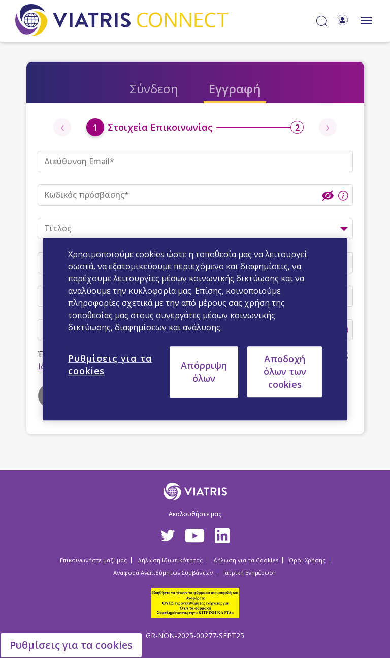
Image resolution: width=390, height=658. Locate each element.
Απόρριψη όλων (204, 371)
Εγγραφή (235, 88)
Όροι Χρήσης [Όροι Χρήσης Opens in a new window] (307, 560)
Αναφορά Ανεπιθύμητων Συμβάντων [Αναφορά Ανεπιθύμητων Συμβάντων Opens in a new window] (163, 572)
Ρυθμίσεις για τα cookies (71, 645)
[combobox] (195, 228)
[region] (195, 329)
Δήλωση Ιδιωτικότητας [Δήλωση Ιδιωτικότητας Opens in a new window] (170, 560)
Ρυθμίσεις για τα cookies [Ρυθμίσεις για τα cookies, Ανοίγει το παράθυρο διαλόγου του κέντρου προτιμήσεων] (110, 364)
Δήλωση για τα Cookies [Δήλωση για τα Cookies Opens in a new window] (245, 560)
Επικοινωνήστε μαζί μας (93, 560)
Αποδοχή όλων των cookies (285, 371)
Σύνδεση (153, 88)
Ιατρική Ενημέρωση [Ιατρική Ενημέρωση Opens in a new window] (250, 572)
